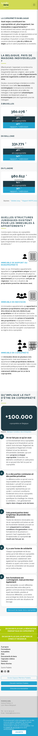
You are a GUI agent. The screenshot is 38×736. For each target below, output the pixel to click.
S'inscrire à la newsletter (19, 689)
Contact (4, 661)
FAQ (2, 654)
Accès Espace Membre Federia (19, 678)
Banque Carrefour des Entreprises (19, 432)
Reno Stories (6, 664)
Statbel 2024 (15, 201)
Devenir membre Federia (19, 683)
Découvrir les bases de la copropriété (22, 610)
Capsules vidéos (8, 659)
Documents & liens (9, 656)
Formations (6, 649)
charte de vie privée (12, 727)
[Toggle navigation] (34, 5)
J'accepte (19, 732)
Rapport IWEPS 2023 (29, 201)
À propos (5, 647)
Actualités (5, 652)
